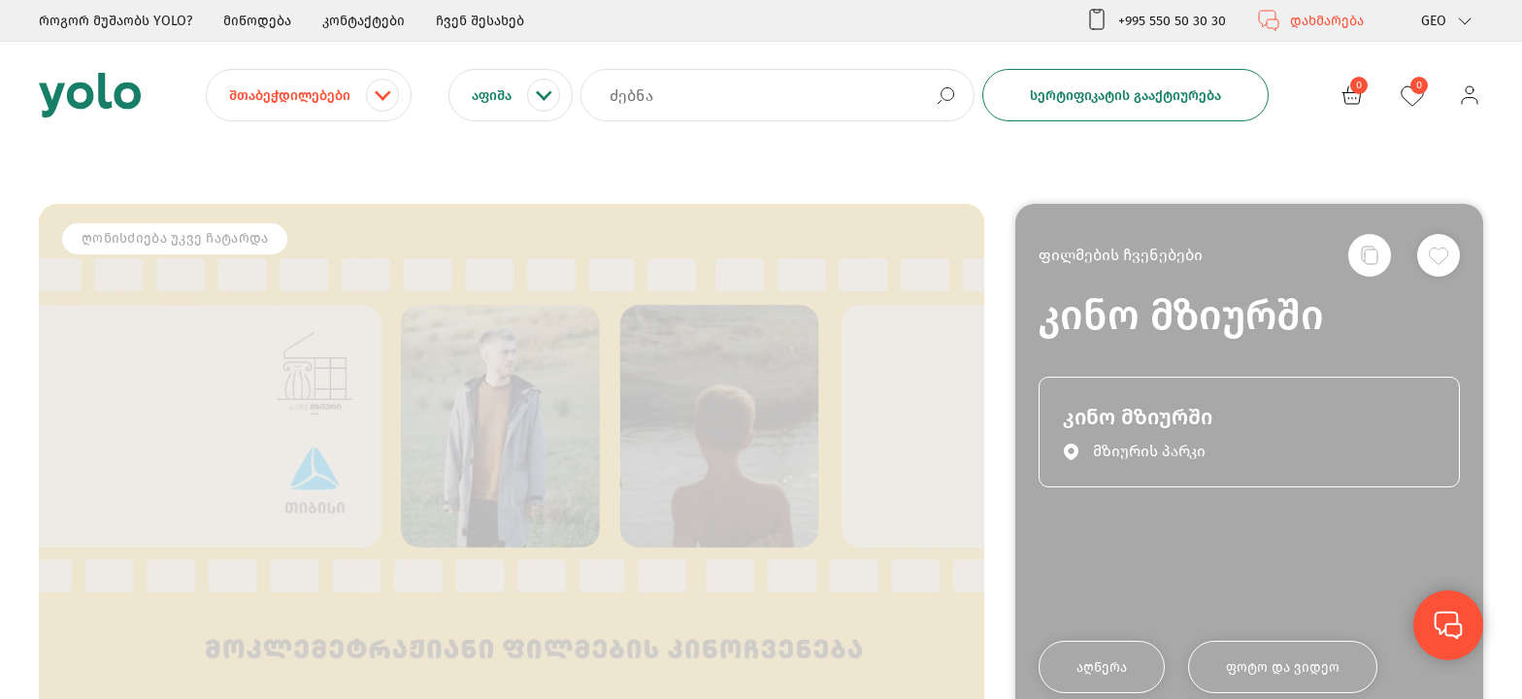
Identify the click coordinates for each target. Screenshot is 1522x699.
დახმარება (1310, 20)
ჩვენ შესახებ (480, 21)
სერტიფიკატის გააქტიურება (1125, 95)
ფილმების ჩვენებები (1121, 255)
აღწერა (1101, 667)
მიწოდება (257, 21)
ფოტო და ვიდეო (1283, 667)
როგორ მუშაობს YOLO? (115, 21)
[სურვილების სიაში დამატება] (1438, 255)
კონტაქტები (363, 21)
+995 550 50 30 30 (1155, 20)
